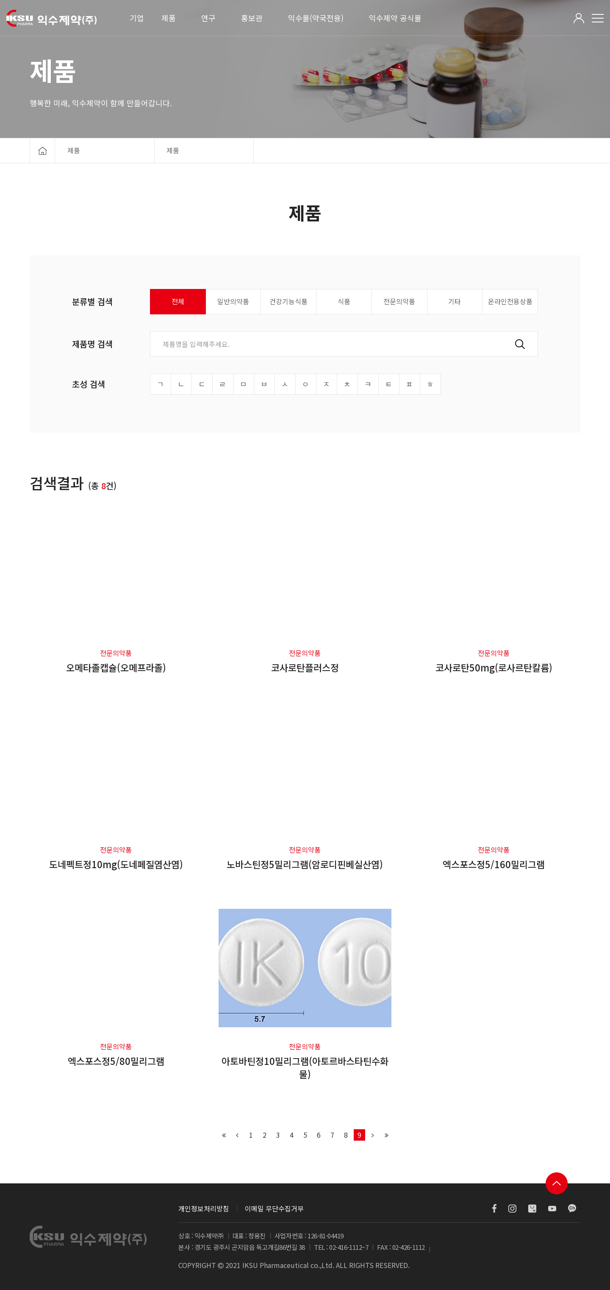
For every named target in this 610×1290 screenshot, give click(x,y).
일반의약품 (233, 301)
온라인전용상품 (510, 301)
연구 (208, 17)
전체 (178, 301)
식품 (344, 301)
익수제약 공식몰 (395, 17)
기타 (454, 301)
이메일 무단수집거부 (274, 1208)
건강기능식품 (288, 301)
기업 (137, 17)
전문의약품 (399, 301)
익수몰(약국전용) (316, 17)
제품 (168, 17)
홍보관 (252, 17)
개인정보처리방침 (203, 1208)
